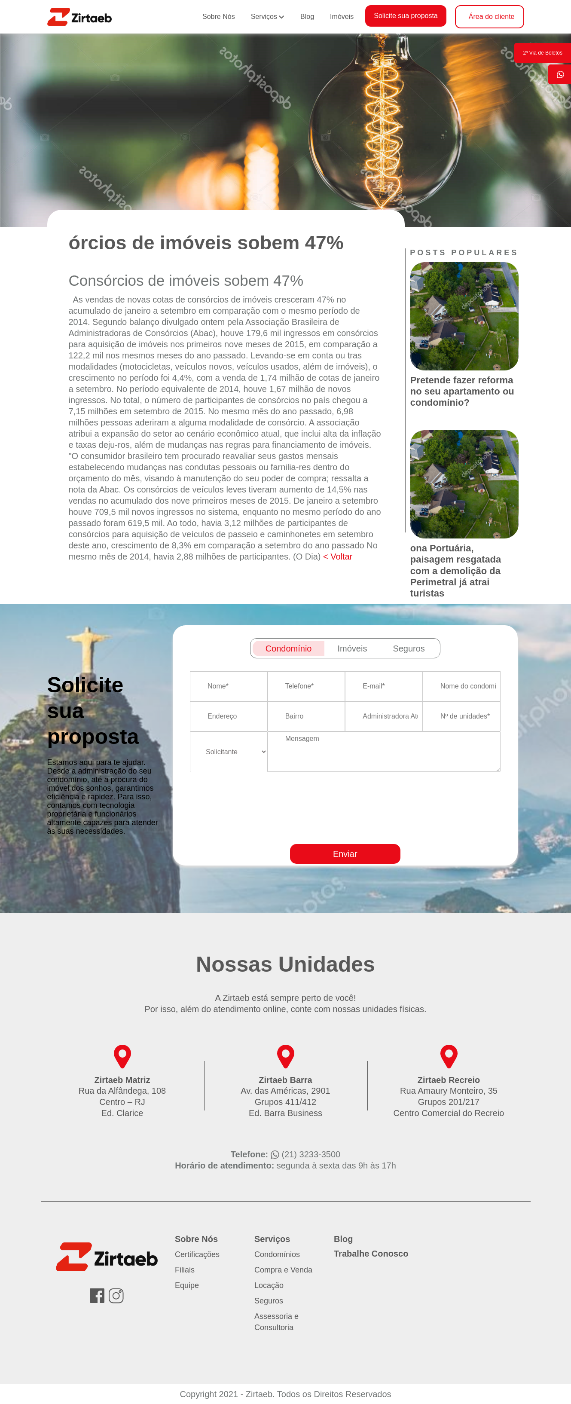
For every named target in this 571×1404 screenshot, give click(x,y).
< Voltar (337, 556)
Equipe (187, 1285)
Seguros (268, 1301)
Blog (307, 16)
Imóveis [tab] (352, 648)
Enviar (345, 854)
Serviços (264, 16)
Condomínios (277, 1254)
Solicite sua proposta (406, 15)
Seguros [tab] (409, 648)
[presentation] (373, 833)
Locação (269, 1285)
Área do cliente (492, 16)
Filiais (185, 1270)
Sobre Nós (218, 16)
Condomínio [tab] (289, 648)
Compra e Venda (283, 1270)
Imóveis (342, 16)
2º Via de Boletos (542, 53)
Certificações (197, 1254)
